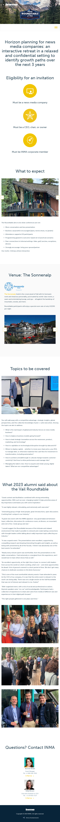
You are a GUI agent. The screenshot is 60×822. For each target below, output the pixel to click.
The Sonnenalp (10, 294)
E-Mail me (29, 776)
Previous (2, 197)
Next (58, 197)
